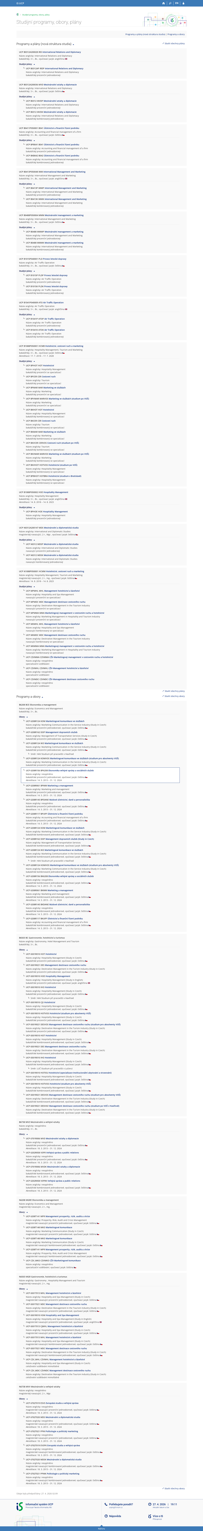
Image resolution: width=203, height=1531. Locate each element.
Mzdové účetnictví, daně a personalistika (69, 799)
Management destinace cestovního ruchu (64, 601)
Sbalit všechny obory (173, 696)
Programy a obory (176, 34)
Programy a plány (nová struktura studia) (145, 34)
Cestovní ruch (49, 376)
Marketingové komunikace (59, 1227)
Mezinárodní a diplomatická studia (61, 527)
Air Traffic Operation (53, 302)
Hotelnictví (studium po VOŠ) (62, 465)
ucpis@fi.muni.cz (116, 1507)
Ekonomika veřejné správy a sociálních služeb (71, 770)
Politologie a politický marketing (62, 1431)
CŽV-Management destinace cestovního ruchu (71, 679)
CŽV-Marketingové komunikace (65, 1260)
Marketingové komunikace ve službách (65, 721)
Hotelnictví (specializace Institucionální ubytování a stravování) (80, 1072)
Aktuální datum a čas (161, 1507)
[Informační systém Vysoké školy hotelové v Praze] (20, 3)
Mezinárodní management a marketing (64, 215)
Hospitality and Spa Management (62, 1315)
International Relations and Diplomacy (61, 52)
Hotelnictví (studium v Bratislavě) (64, 476)
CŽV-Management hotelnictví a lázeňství (68, 668)
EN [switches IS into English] (176, 3)
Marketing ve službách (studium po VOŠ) (69, 398)
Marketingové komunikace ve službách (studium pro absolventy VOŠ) (84, 758)
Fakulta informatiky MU (43, 1507)
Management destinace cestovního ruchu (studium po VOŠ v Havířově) (84, 1106)
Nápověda (115, 1516)
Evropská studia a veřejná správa (62, 1403)
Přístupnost (157, 1519)
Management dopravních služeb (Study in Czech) (70, 839)
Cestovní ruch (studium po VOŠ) (63, 442)
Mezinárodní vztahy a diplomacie (60, 84)
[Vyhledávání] (170, 3)
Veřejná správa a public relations (62, 1152)
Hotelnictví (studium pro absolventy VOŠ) (70, 1013)
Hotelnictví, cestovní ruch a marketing (64, 346)
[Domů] (164, 3)
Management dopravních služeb (61, 732)
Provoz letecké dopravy (54, 258)
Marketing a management (60, 785)
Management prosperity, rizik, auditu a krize (68, 1216)
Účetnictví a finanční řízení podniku (61, 128)
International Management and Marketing (64, 171)
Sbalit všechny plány (173, 43)
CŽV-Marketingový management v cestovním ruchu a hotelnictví (81, 657)
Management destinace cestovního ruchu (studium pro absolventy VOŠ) (84, 1024)
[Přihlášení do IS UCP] (183, 3)
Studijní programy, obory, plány (36, 14)
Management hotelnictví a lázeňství (62, 590)
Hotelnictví (48, 365)
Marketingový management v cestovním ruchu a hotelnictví (74, 613)
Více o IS (158, 1516)
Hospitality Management (56, 492)
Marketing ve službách (54, 387)
